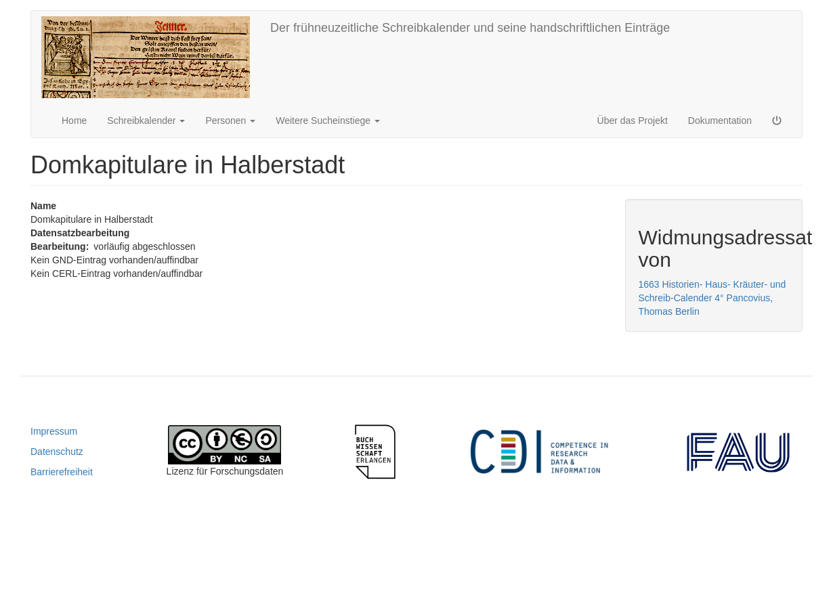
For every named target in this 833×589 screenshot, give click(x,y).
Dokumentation (720, 120)
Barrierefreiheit (61, 471)
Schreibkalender (146, 120)
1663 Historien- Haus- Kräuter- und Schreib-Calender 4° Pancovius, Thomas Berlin (712, 298)
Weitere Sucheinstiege (328, 120)
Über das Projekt (632, 120)
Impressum (53, 431)
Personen (230, 120)
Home (74, 120)
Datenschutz (56, 451)
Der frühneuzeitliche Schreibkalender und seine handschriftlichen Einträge (470, 28)
